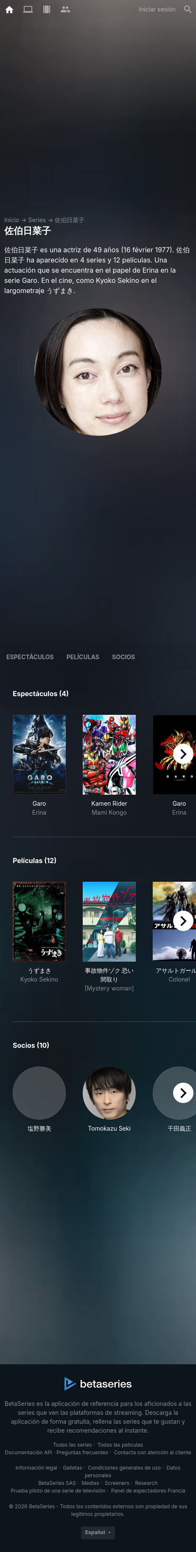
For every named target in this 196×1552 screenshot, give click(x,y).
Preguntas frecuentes (82, 1452)
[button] (39, 1100)
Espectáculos (30, 656)
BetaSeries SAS (57, 1483)
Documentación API (28, 1452)
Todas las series (72, 1445)
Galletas (72, 1468)
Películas (83, 656)
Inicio (11, 219)
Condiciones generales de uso (124, 1468)
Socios (123, 656)
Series (37, 219)
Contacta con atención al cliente (152, 1452)
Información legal (36, 1468)
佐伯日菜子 (69, 219)
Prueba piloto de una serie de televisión (58, 1490)
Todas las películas (120, 1445)
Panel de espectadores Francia (148, 1490)
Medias (90, 1483)
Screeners (117, 1483)
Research (146, 1483)
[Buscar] (188, 9)
